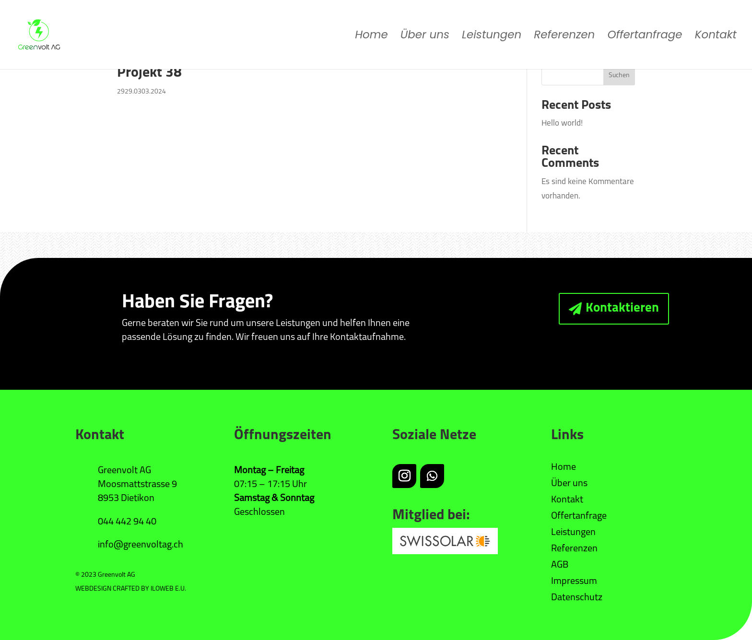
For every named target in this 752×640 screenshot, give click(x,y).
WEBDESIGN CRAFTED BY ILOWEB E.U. (130, 589)
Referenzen (564, 36)
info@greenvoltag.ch (140, 545)
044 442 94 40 (127, 522)
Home (371, 36)
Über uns (424, 36)
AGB (559, 565)
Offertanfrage (644, 36)
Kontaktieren (622, 308)
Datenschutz (576, 598)
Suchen (619, 75)
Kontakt (716, 36)
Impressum (574, 581)
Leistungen (491, 36)
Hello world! (562, 123)
